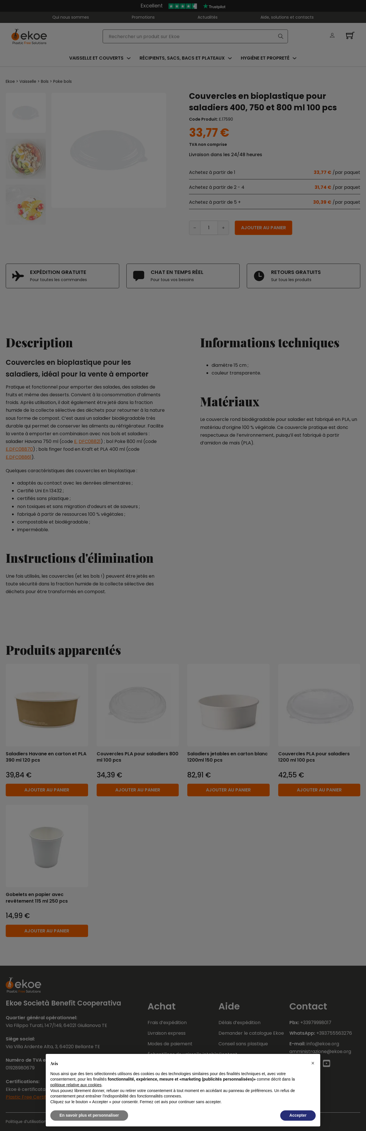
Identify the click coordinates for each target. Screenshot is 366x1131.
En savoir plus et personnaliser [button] (89, 1115)
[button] (312, 1063)
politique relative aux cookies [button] (76, 1085)
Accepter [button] (298, 1115)
